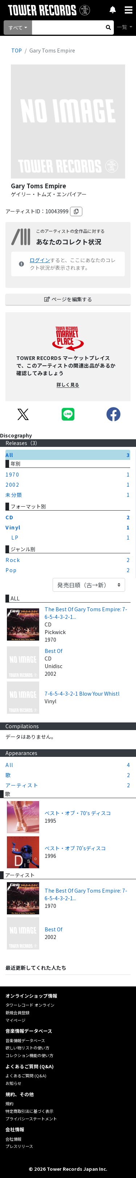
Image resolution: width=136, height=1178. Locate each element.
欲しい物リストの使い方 (27, 1048)
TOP (16, 50)
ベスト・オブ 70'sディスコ (75, 848)
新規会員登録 (17, 1012)
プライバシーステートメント (31, 1119)
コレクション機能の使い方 (29, 1055)
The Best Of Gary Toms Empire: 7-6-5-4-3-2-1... (86, 612)
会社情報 (13, 1139)
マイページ (15, 1020)
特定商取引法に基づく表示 (29, 1111)
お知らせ (13, 1083)
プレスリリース (19, 1146)
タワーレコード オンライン (29, 1005)
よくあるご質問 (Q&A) (25, 1075)
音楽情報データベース (25, 1040)
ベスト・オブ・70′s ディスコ (78, 813)
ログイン (40, 260)
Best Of (53, 650)
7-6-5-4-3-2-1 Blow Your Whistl (82, 693)
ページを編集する (68, 299)
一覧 (122, 26)
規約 (9, 1103)
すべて (15, 27)
